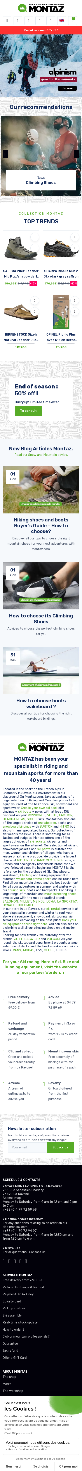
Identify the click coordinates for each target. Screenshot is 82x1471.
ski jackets (37, 841)
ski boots (25, 811)
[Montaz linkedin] (26, 1260)
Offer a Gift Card (15, 1358)
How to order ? (13, 1329)
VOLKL (52, 815)
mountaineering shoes (60, 894)
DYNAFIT (9, 905)
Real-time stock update (20, 1322)
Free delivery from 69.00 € (22, 1280)
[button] (18, 20)
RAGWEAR (32, 939)
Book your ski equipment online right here (39, 922)
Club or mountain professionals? (26, 1336)
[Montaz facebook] (15, 1260)
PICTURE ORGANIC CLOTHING (39, 860)
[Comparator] (50, 20)
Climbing (26, 875)
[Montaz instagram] (9, 1260)
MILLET (25, 901)
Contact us (37, 1252)
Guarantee (10, 1344)
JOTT (18, 939)
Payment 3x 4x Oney (18, 1294)
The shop (9, 1377)
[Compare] (34, 248)
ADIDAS (28, 950)
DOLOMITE (26, 905)
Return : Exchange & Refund (23, 1287)
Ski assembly (12, 1315)
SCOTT (32, 819)
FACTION (65, 815)
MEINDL (39, 901)
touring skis (16, 890)
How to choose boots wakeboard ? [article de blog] (41, 703)
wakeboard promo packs (33, 879)
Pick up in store (14, 1308)
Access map (12, 1198)
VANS (17, 950)
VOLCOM (53, 939)
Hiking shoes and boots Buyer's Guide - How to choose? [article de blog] (41, 525)
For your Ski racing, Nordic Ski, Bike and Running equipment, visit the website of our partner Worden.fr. (41, 967)
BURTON (46, 826)
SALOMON (10, 901)
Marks (7, 1384)
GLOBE (49, 950)
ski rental (53, 909)
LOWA (50, 901)
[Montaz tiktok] (4, 1260)
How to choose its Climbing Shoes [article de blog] (41, 618)
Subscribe (60, 1147)
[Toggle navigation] (7, 20)
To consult (28, 411)
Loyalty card (12, 1301)
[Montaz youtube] (20, 1260)
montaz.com (18, 1227)
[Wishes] (39, 20)
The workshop (13, 1391)
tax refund (10, 1350)
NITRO (64, 826)
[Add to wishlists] (34, 237)
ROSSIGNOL (36, 815)
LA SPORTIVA (67, 901)
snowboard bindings (17, 826)
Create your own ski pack (39, 808)
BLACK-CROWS (14, 819)
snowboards (47, 823)
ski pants (44, 849)
